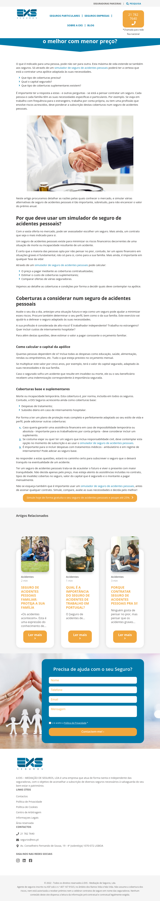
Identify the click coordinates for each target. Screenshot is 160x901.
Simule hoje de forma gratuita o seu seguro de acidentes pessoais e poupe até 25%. (78, 497)
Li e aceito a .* (70, 722)
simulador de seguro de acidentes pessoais (81, 67)
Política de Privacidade (75, 722)
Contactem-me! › (93, 732)
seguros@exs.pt (29, 839)
